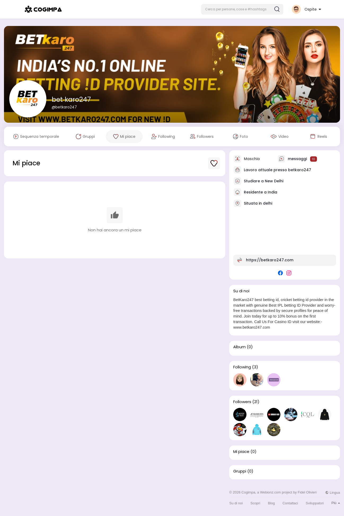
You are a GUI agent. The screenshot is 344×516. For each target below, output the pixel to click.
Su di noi (236, 503)
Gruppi (239, 471)
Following (242, 367)
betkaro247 (299, 170)
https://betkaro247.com (269, 260)
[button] (242, 9)
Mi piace (241, 451)
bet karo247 (71, 99)
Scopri (255, 503)
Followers (242, 402)
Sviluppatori (315, 503)
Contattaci (290, 503)
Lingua (332, 492)
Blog (271, 503)
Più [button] (336, 503)
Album (239, 347)
